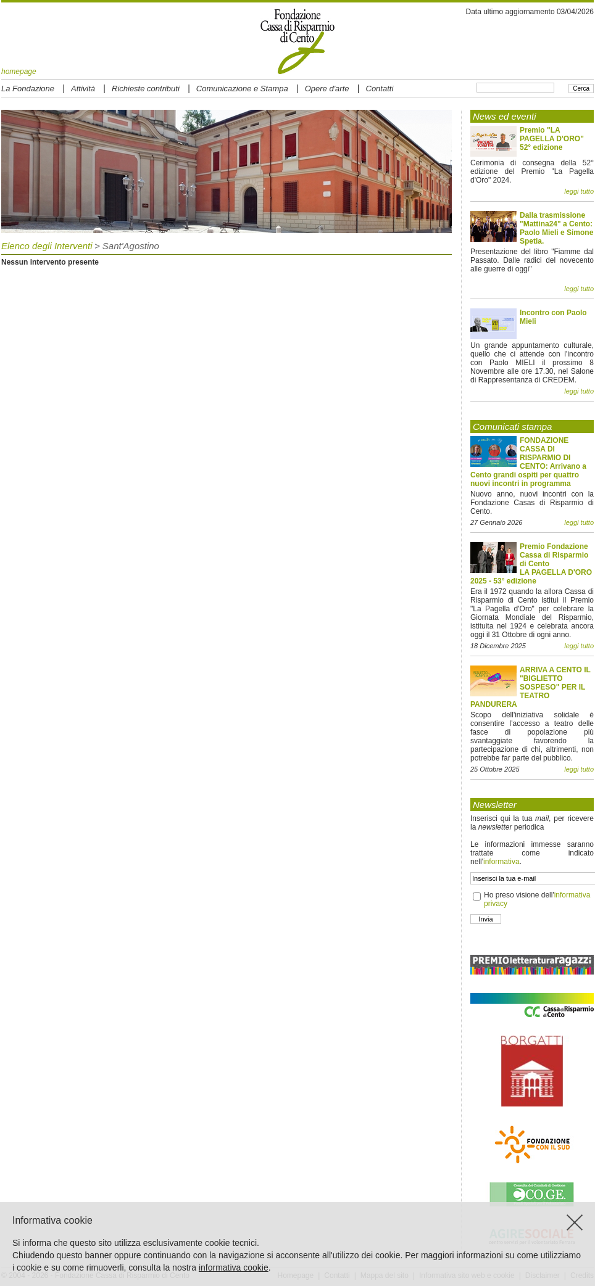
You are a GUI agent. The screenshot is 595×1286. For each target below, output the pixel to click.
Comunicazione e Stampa (242, 88)
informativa (501, 861)
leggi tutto (579, 191)
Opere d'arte (327, 88)
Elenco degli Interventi (47, 246)
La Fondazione (27, 88)
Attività (83, 88)
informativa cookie (233, 1267)
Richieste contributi (146, 88)
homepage (18, 71)
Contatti (380, 88)
